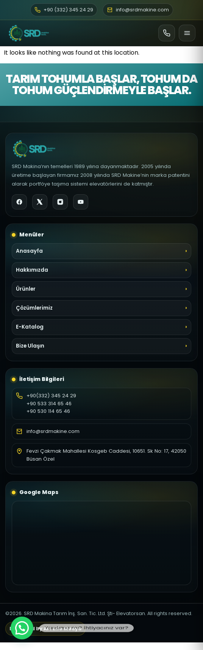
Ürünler (26, 289)
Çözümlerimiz (34, 308)
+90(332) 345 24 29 (51, 395)
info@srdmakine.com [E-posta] (138, 9)
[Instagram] (60, 201)
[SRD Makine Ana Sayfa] (29, 33)
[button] (22, 628)
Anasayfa (29, 251)
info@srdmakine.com (53, 431)
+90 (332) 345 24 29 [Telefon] (63, 9)
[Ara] (166, 33)
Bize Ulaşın (30, 345)
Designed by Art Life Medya (45, 628)
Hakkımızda (32, 270)
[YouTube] (80, 201)
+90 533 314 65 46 (49, 403)
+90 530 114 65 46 (48, 411)
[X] (39, 201)
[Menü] (187, 33)
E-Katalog (30, 327)
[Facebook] (19, 201)
